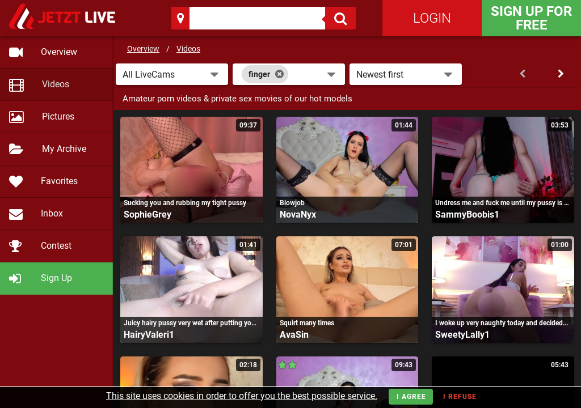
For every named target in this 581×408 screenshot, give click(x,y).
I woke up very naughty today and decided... (501, 323)
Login (432, 18)
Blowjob (292, 203)
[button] (172, 74)
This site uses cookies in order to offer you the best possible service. (241, 395)
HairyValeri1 (149, 334)
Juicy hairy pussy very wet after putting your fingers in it (191, 323)
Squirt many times (307, 323)
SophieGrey (147, 214)
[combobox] (289, 74)
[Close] (279, 74)
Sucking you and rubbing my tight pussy (185, 203)
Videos (188, 48)
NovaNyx (298, 214)
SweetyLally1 (462, 334)
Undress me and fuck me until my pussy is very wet (503, 203)
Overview (143, 48)
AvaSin (294, 334)
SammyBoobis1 (467, 214)
